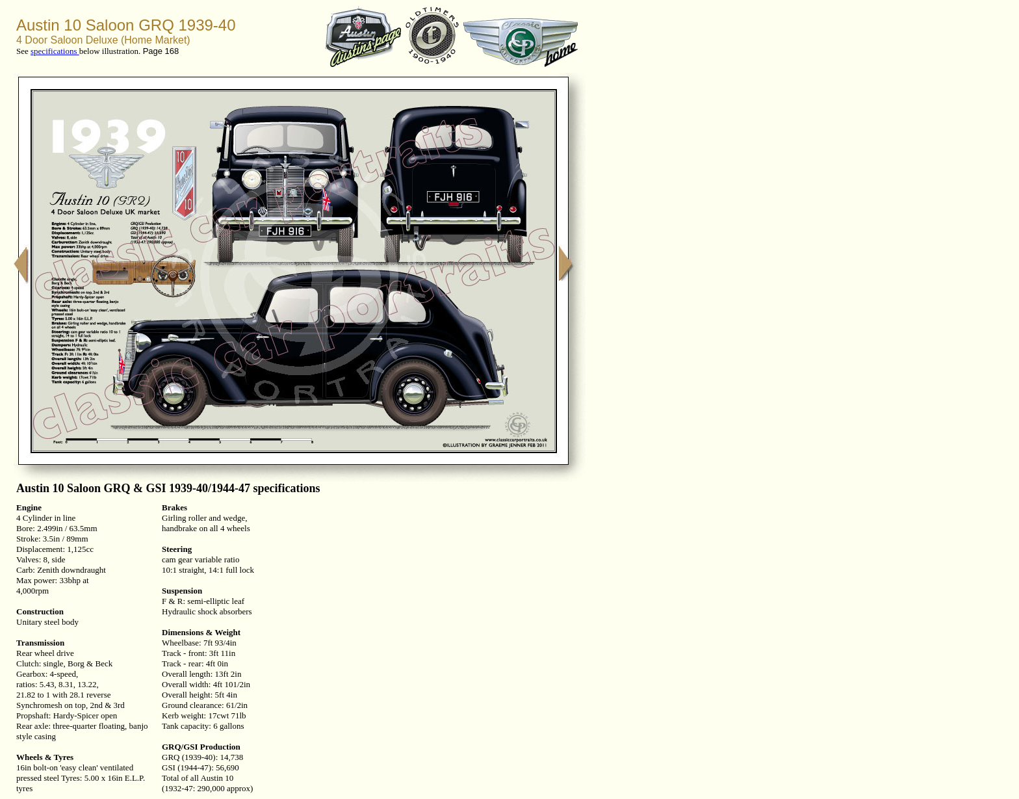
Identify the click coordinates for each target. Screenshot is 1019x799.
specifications (55, 51)
